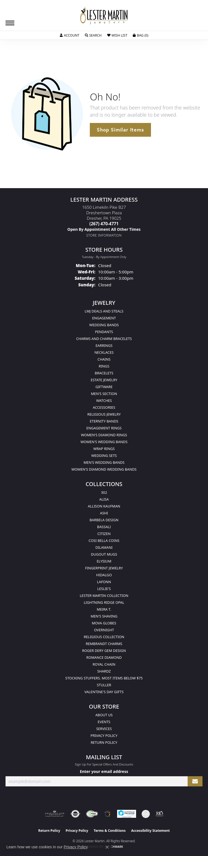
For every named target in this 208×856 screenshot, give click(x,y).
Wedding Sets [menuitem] (104, 455)
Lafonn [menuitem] (104, 581)
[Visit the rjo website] (159, 814)
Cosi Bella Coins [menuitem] (104, 540)
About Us (104, 714)
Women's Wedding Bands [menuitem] (103, 441)
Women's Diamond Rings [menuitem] (104, 434)
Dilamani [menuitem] (103, 547)
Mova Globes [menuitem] (104, 623)
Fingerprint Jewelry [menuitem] (104, 568)
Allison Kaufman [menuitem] (104, 506)
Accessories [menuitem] (104, 407)
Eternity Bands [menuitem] (104, 421)
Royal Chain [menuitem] (104, 664)
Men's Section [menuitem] (104, 393)
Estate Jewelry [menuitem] (104, 379)
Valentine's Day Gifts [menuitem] (104, 691)
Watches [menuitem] (104, 400)
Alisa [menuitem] (104, 499)
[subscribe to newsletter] (195, 781)
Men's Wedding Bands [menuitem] (104, 462)
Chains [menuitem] (104, 359)
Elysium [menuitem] (104, 561)
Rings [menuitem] (104, 366)
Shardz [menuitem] (104, 671)
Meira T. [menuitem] (104, 609)
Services (104, 728)
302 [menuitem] (104, 492)
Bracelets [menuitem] (104, 373)
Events (104, 721)
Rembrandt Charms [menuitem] (104, 643)
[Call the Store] (104, 223)
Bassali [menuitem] (104, 526)
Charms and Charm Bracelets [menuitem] (104, 338)
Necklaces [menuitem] (104, 352)
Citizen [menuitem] (103, 533)
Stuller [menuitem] (104, 684)
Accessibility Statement (150, 830)
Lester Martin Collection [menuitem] (104, 595)
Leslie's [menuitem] (104, 588)
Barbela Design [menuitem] (104, 519)
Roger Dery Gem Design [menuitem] (104, 650)
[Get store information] (104, 235)
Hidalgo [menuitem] (104, 574)
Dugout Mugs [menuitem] (104, 554)
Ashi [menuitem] (104, 513)
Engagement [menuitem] (104, 317)
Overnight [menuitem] (104, 629)
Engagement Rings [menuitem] (104, 428)
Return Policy (104, 742)
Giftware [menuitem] (103, 386)
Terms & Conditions (110, 830)
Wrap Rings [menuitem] (104, 448)
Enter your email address (104, 771)
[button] (69, 35)
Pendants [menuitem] (104, 331)
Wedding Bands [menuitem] (104, 324)
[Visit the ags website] (54, 814)
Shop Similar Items (120, 129)
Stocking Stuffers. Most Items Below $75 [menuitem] (104, 678)
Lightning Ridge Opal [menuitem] (104, 602)
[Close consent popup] (107, 847)
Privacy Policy (104, 735)
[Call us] (104, 229)
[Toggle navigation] (10, 23)
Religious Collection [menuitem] (104, 636)
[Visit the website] (107, 814)
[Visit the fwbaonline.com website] (92, 814)
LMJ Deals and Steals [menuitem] (104, 311)
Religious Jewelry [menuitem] (104, 414)
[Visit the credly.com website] (146, 814)
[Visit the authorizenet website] (75, 814)
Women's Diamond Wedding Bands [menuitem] (103, 469)
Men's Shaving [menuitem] (104, 616)
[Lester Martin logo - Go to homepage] (104, 16)
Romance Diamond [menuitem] (104, 657)
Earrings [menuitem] (104, 345)
